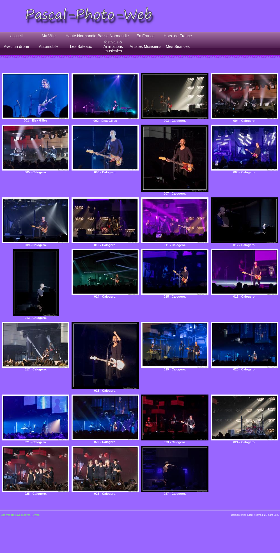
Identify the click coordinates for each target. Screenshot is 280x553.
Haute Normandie (81, 36)
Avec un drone (16, 46)
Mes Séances (178, 46)
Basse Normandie (113, 36)
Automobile (48, 46)
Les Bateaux (81, 46)
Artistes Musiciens (145, 46)
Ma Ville (49, 36)
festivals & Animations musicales (113, 46)
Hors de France (178, 36)
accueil (16, 36)
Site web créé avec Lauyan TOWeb (20, 515)
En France (145, 36)
